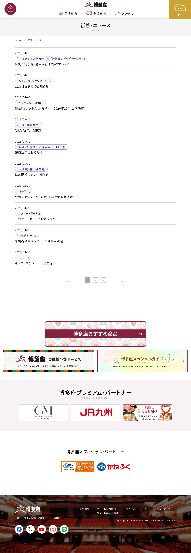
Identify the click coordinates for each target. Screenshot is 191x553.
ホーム (18, 40)
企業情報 (84, 509)
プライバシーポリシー (138, 509)
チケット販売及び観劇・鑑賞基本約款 (108, 510)
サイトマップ (163, 509)
